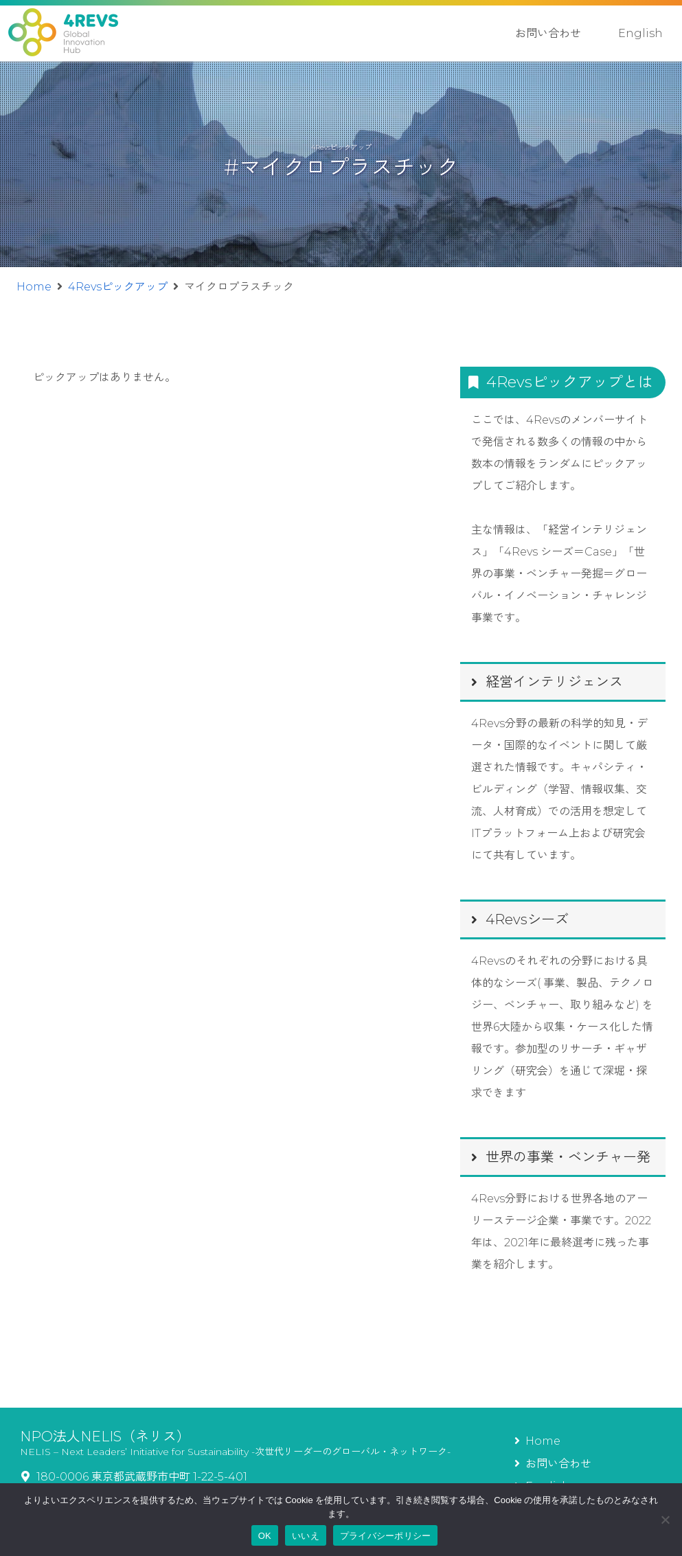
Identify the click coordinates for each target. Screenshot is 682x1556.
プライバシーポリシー (385, 1536)
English (640, 33)
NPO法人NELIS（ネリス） (105, 1436)
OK (264, 1536)
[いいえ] (665, 1519)
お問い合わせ (548, 33)
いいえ (305, 1536)
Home (34, 286)
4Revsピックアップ (118, 286)
